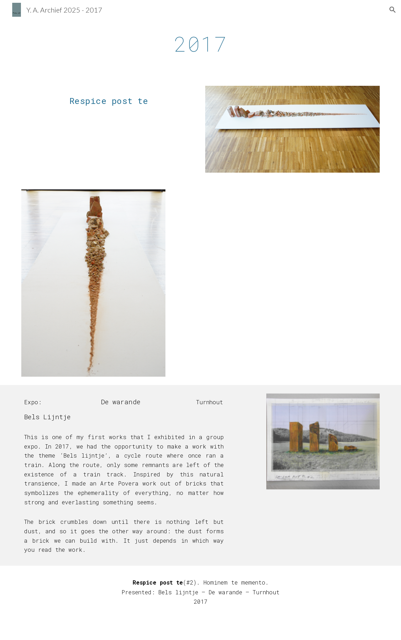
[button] (392, 9)
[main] (201, 43)
